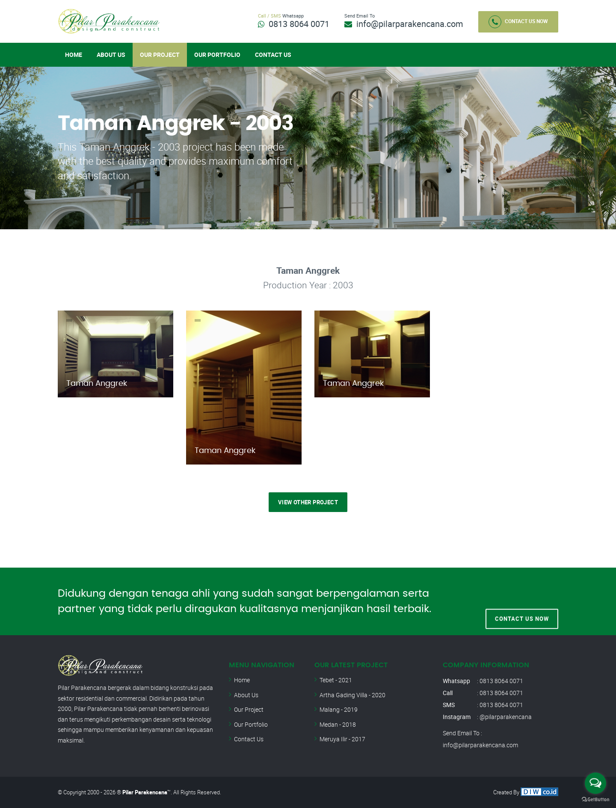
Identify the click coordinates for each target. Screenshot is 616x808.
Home (73, 54)
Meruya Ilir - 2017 (342, 739)
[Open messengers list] (595, 783)
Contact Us (273, 54)
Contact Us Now (518, 21)
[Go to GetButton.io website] (595, 799)
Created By (525, 792)
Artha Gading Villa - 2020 (352, 695)
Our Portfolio (217, 54)
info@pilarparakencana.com (409, 24)
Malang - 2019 (339, 709)
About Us (111, 54)
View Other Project (308, 502)
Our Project (160, 54)
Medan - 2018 (338, 724)
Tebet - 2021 (336, 680)
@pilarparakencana (506, 717)
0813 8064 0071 (299, 24)
